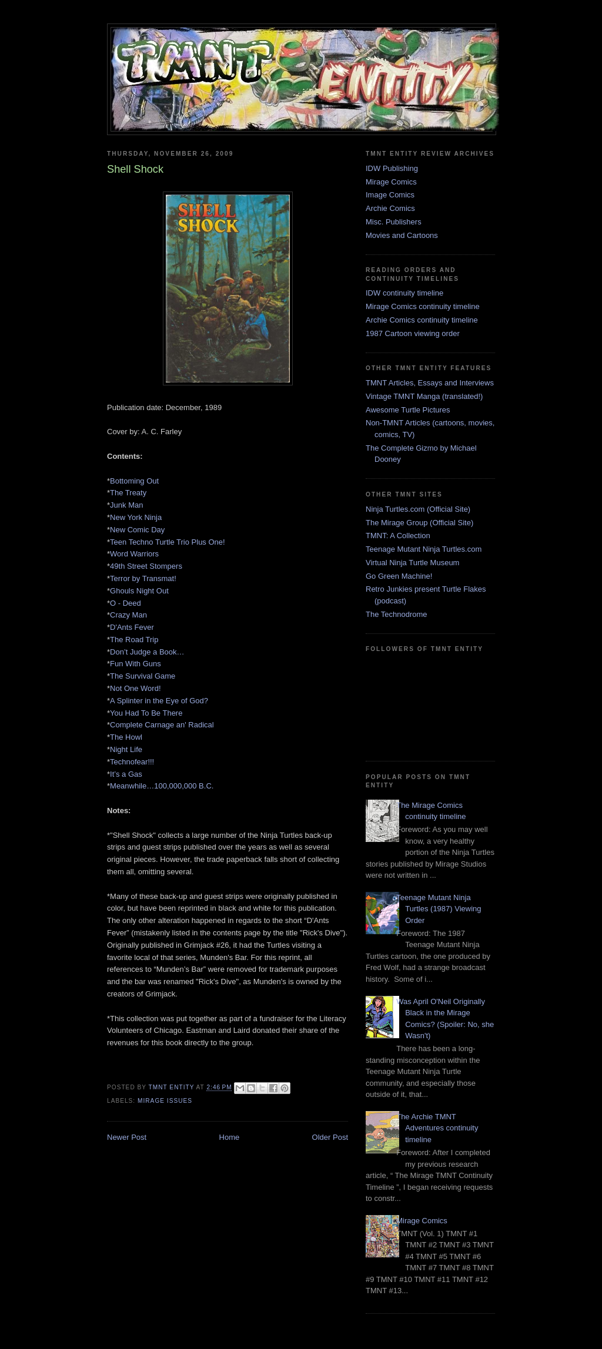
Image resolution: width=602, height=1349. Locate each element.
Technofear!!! (132, 761)
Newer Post (126, 1137)
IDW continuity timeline (404, 292)
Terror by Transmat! (143, 578)
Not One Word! (135, 688)
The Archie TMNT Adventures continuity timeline (437, 1128)
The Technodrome (396, 614)
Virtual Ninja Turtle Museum (412, 562)
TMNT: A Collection (398, 535)
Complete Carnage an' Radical (162, 724)
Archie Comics (390, 208)
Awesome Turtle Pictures (408, 409)
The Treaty (128, 492)
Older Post (330, 1137)
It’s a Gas (126, 774)
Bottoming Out (134, 480)
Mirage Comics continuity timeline (423, 306)
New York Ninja (136, 517)
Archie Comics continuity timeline (422, 320)
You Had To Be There (146, 713)
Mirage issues (165, 1101)
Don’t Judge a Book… (147, 651)
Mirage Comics (391, 181)
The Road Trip (134, 639)
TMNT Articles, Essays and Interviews (430, 382)
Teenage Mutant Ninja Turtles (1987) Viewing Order (438, 909)
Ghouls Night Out (139, 590)
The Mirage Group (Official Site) (419, 522)
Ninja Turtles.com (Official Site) (418, 509)
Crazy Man (128, 614)
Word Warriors (134, 553)
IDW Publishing (392, 168)
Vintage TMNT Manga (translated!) (424, 396)
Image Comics (390, 194)
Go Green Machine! (399, 576)
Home (229, 1137)
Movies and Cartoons (402, 235)
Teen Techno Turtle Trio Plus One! (167, 542)
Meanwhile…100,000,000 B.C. (161, 785)
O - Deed (125, 603)
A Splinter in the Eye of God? (159, 700)
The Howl (126, 737)
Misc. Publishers (394, 221)
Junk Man (126, 505)
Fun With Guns (135, 663)
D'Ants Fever (132, 627)
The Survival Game (142, 676)
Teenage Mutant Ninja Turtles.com (423, 549)
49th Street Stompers (146, 566)
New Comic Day (137, 529)
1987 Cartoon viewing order (413, 333)
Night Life (126, 749)
